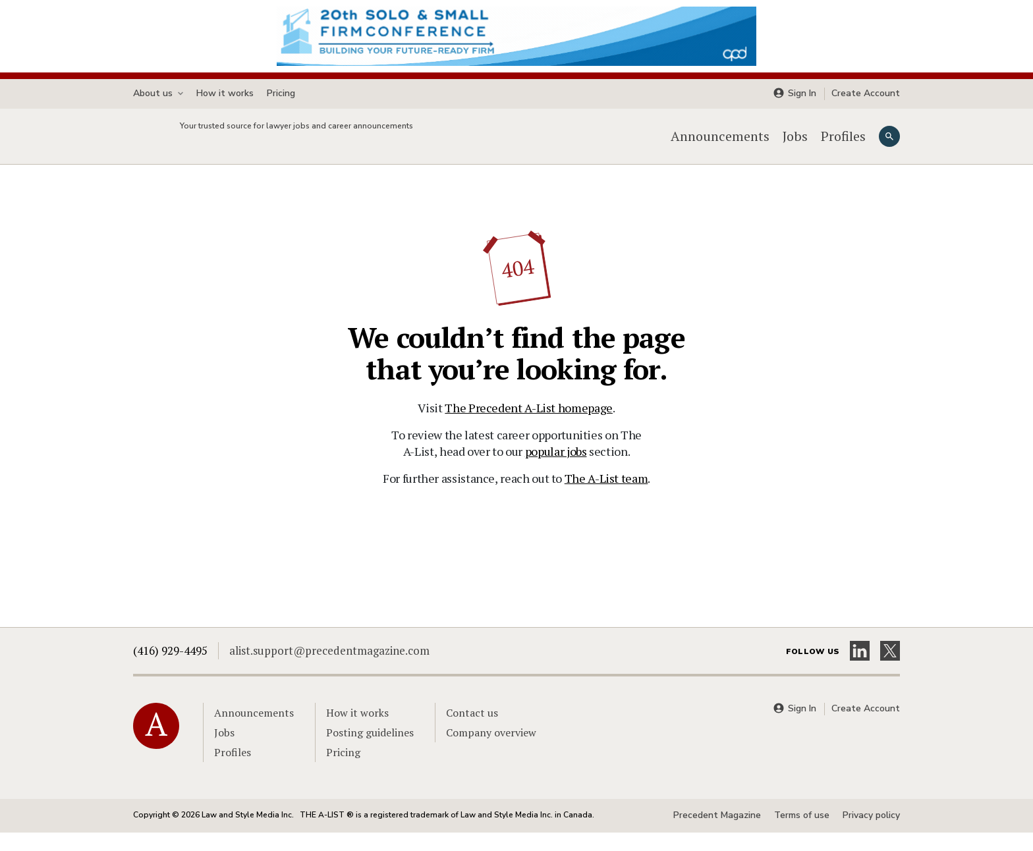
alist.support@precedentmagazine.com (329, 668)
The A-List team (606, 497)
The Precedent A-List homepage (529, 426)
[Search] (889, 145)
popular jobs (556, 470)
